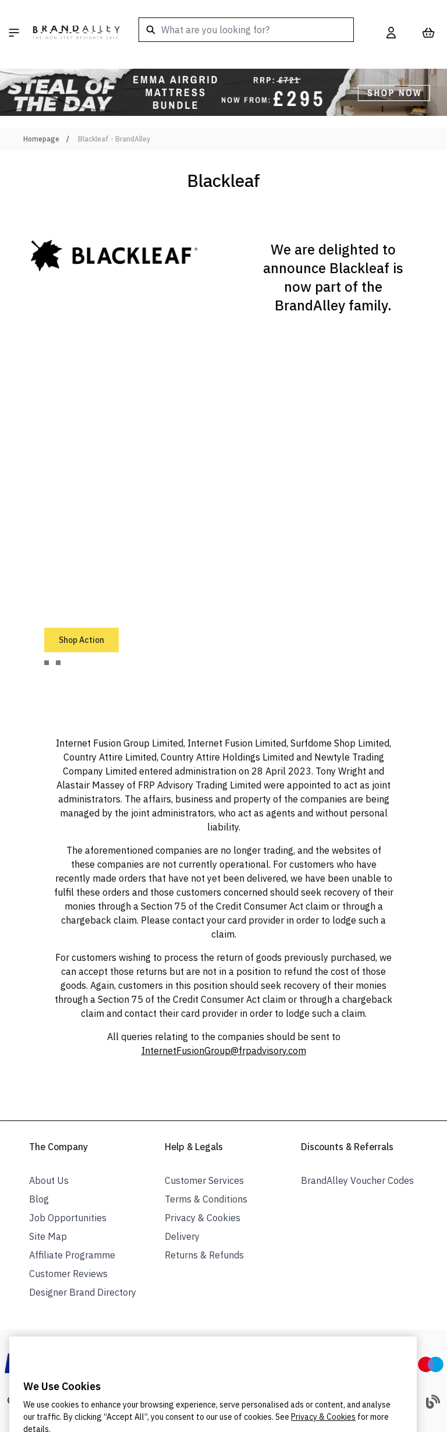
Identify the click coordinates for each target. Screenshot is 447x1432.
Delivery (182, 1236)
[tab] (46, 662)
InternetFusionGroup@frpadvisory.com (223, 1050)
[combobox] (246, 29)
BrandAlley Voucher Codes (357, 1180)
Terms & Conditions (206, 1199)
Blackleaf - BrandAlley (114, 139)
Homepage (41, 139)
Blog (39, 1199)
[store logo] (76, 33)
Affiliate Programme (72, 1255)
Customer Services (204, 1180)
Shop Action (81, 640)
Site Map (48, 1236)
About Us (49, 1180)
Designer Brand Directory (82, 1292)
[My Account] (391, 32)
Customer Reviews (68, 1273)
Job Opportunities (68, 1218)
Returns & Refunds (204, 1255)
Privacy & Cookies (202, 1218)
